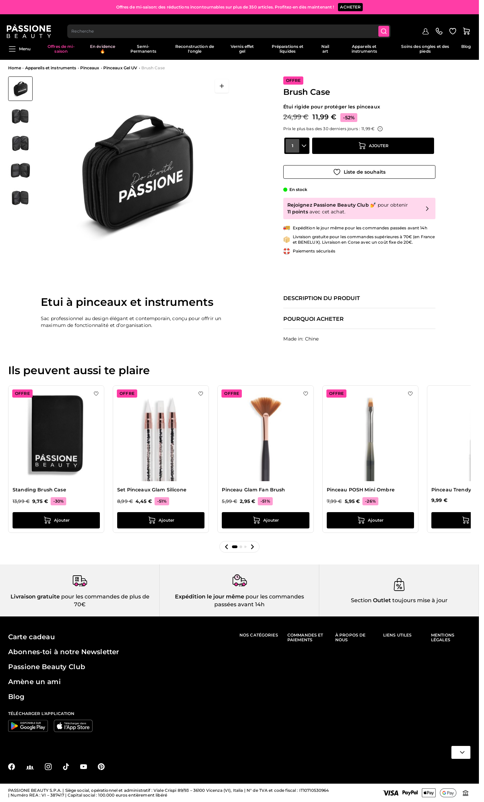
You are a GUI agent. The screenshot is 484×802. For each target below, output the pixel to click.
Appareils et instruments (364, 49)
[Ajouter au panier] (373, 150)
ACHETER (350, 6)
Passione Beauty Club (46, 667)
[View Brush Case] (20, 88)
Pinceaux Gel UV (120, 67)
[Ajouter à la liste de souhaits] (359, 169)
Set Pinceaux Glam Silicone (151, 490)
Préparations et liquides (288, 49)
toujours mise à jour (419, 600)
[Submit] (386, 26)
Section (361, 600)
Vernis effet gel (242, 49)
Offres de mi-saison (61, 49)
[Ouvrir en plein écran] (222, 86)
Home (14, 67)
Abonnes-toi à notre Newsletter (63, 652)
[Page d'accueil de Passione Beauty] (30, 26)
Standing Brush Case (39, 490)
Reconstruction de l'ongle (194, 49)
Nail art (325, 49)
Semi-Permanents (143, 49)
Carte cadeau (31, 637)
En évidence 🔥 (102, 49)
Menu (19, 49)
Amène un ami (34, 682)
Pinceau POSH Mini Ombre (361, 490)
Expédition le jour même (209, 596)
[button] (226, 547)
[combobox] (231, 26)
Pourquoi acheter (313, 319)
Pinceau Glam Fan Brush (253, 490)
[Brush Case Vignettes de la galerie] (20, 143)
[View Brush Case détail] (20, 116)
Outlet (381, 600)
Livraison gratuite (35, 596)
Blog (466, 46)
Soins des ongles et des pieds (425, 49)
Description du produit (321, 298)
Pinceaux (90, 67)
